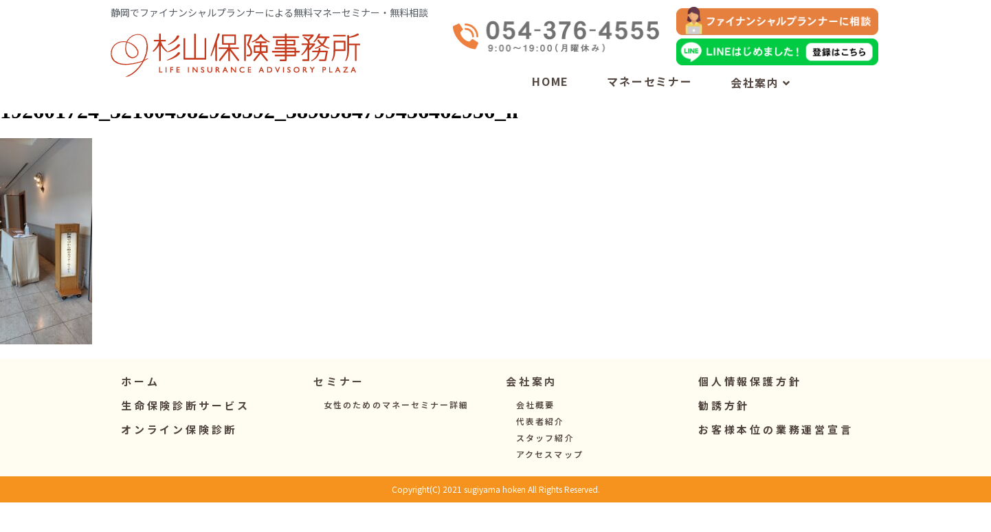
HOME (550, 81)
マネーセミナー (650, 81)
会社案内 (761, 82)
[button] (339, 410)
